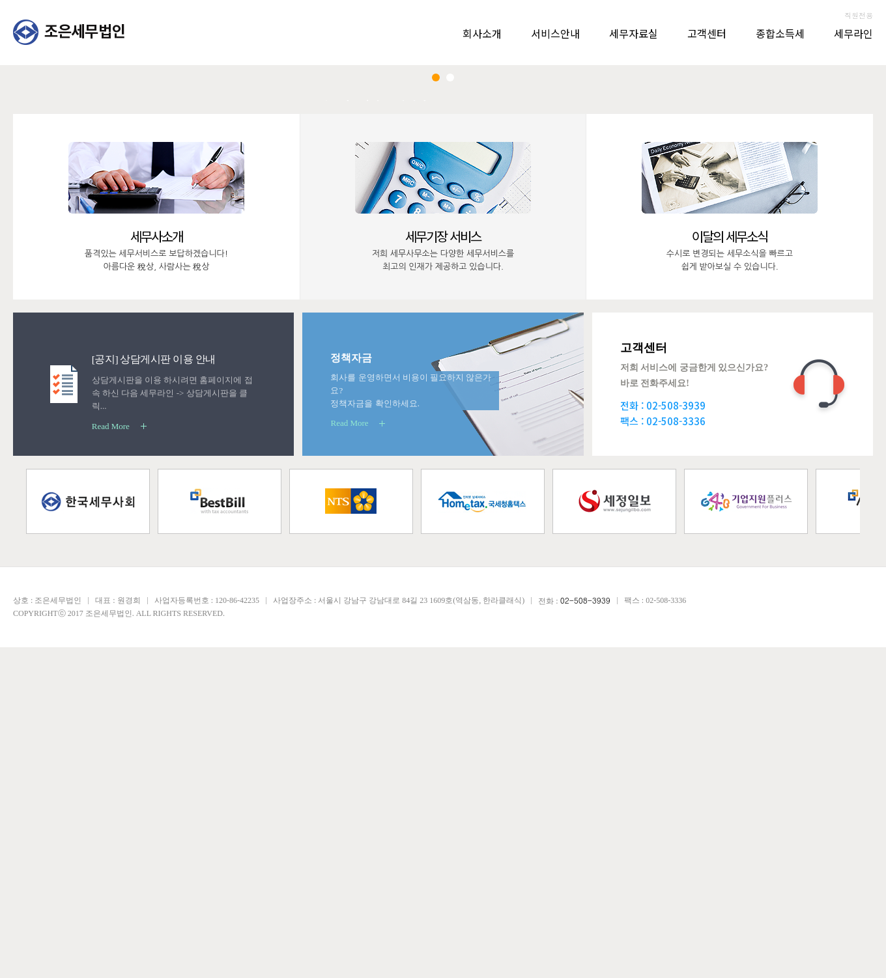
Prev (49, 265)
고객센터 (706, 33)
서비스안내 (555, 33)
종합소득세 (780, 33)
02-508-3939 (676, 736)
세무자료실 (633, 33)
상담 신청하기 (802, 403)
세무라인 (853, 33)
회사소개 (482, 33)
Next (837, 265)
